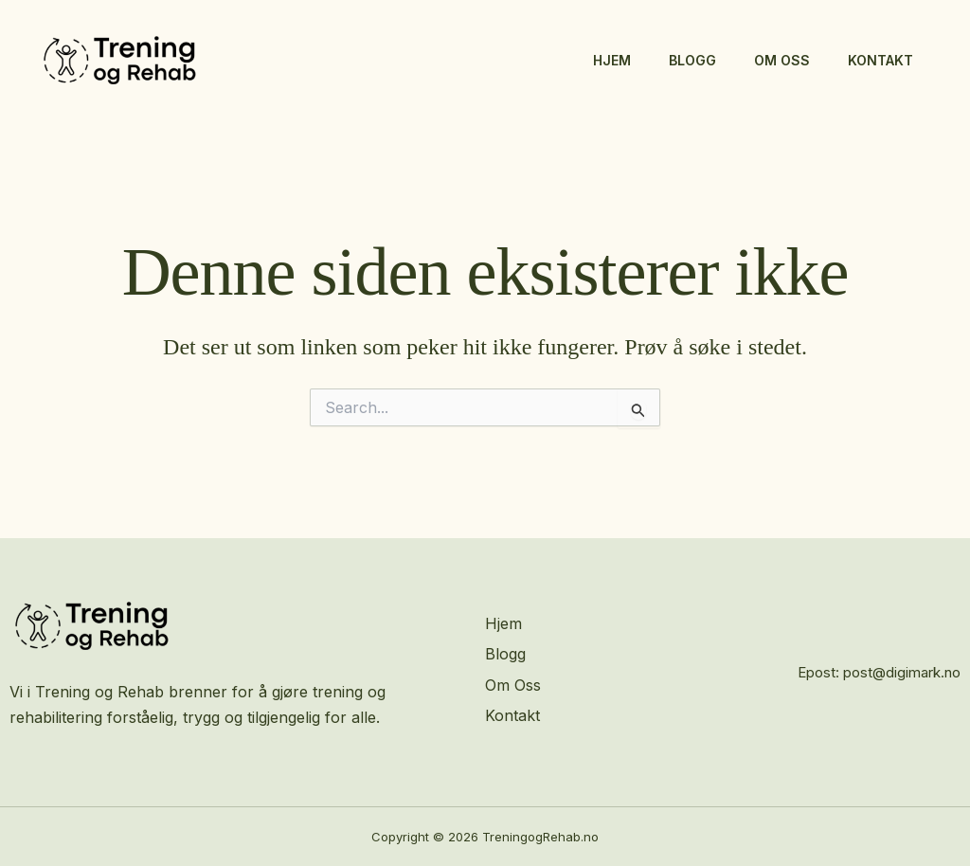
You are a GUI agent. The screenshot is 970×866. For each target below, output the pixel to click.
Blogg (692, 60)
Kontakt (880, 60)
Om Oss (782, 60)
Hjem (612, 60)
